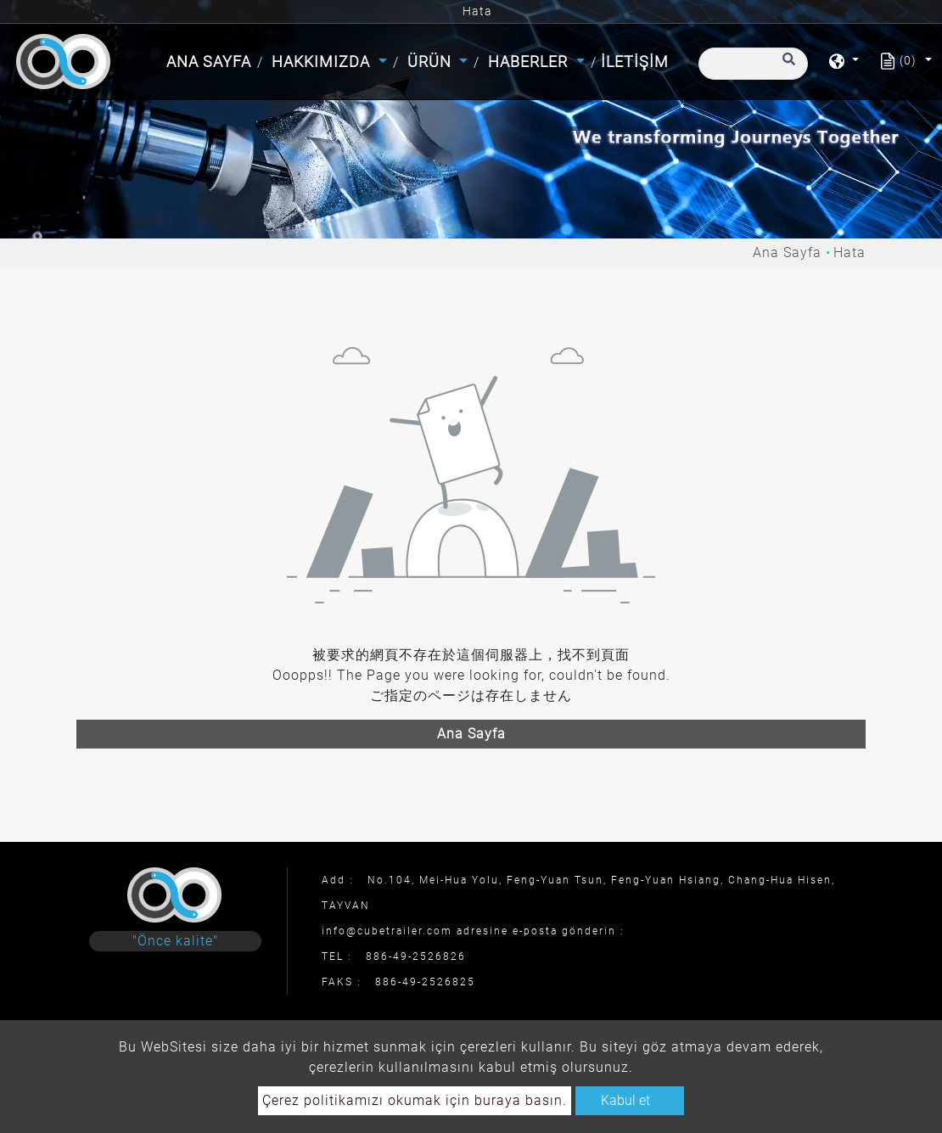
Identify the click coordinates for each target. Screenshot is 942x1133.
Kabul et (625, 1100)
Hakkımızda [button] (323, 61)
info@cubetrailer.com (387, 931)
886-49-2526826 (416, 956)
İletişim (635, 61)
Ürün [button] (431, 61)
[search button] (786, 67)
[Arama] (753, 64)
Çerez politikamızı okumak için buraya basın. (414, 1100)
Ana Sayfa (210, 59)
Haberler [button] (530, 61)
